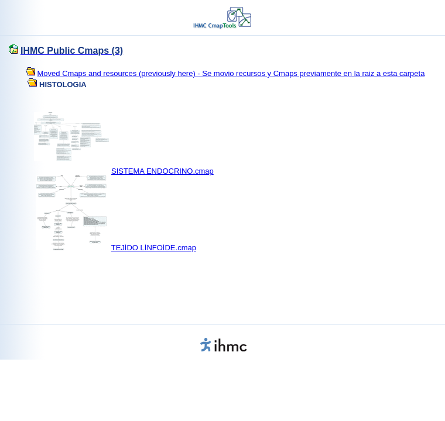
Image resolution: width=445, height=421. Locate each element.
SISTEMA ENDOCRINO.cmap (162, 171)
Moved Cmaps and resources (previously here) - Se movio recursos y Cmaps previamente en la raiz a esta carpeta (231, 73)
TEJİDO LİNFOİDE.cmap (153, 247)
